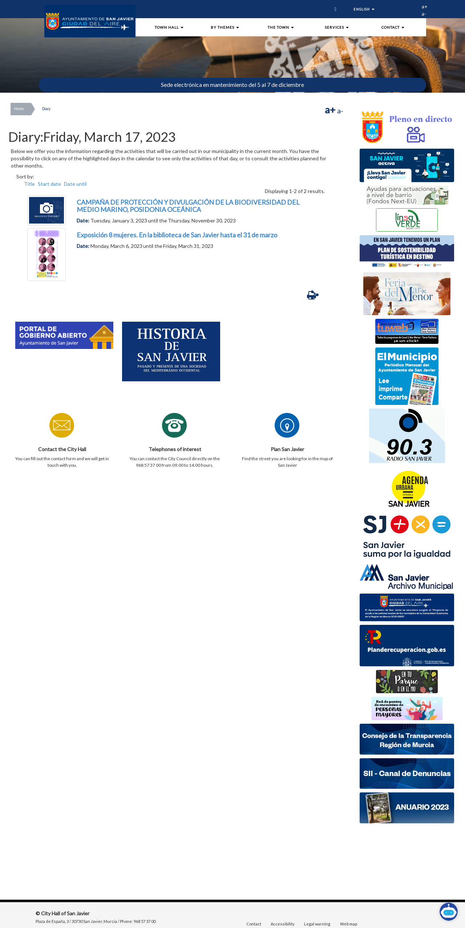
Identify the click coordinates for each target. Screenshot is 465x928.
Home (19, 109)
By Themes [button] (225, 27)
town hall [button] (169, 27)
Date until (75, 184)
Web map (348, 923)
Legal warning (317, 923)
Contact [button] (392, 27)
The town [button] (281, 27)
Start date (49, 184)
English (363, 9)
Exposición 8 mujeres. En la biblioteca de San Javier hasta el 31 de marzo (177, 235)
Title (29, 184)
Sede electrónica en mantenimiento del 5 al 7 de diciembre (232, 84)
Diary (46, 109)
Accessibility (283, 923)
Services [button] (337, 27)
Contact (253, 923)
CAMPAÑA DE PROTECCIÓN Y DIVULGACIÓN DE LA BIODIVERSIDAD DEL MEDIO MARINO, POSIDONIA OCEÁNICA (188, 205)
